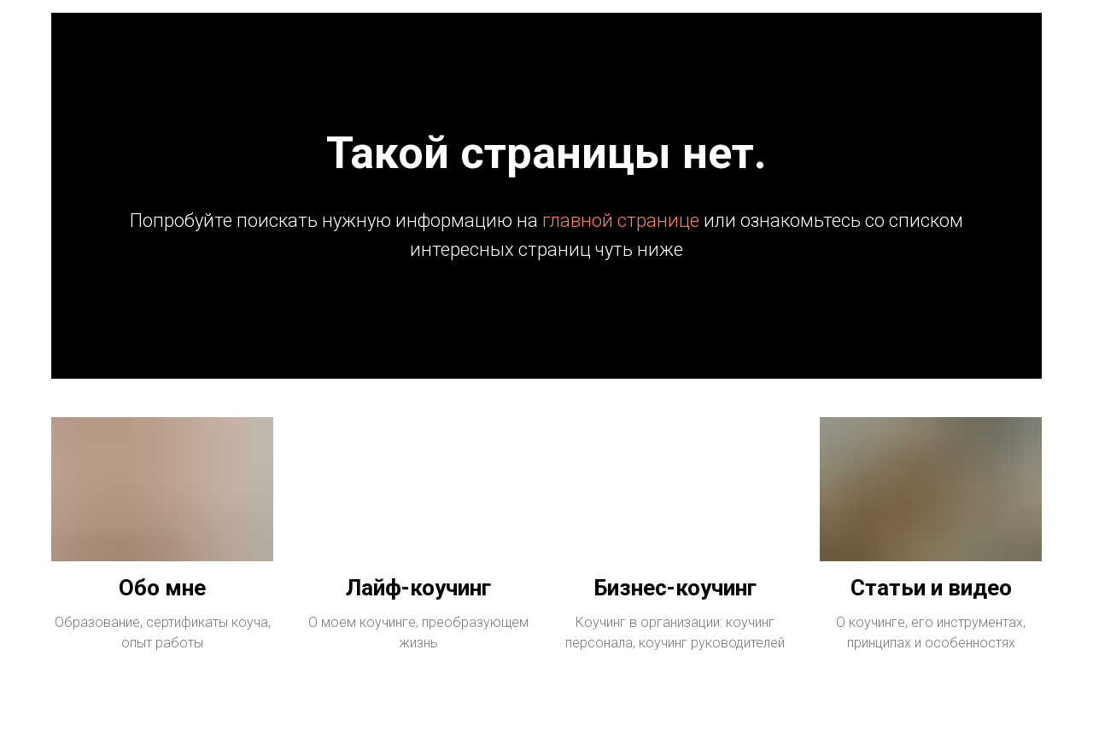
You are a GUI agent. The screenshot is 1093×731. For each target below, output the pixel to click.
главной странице (620, 220)
